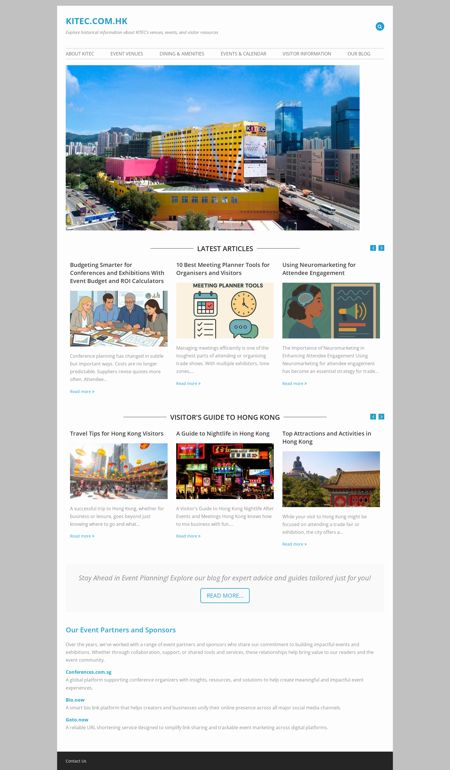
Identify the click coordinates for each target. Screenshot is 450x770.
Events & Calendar (243, 54)
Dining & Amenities (182, 54)
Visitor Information (307, 54)
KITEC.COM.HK (96, 21)
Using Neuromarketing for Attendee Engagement (319, 269)
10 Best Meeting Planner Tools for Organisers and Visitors (223, 269)
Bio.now (75, 700)
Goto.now (77, 720)
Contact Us (76, 761)
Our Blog (359, 54)
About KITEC (80, 54)
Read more (80, 391)
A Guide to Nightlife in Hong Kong (222, 433)
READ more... (225, 595)
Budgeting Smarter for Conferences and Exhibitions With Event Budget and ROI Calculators (117, 273)
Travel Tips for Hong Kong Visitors (117, 433)
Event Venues (126, 54)
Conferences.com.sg (88, 672)
